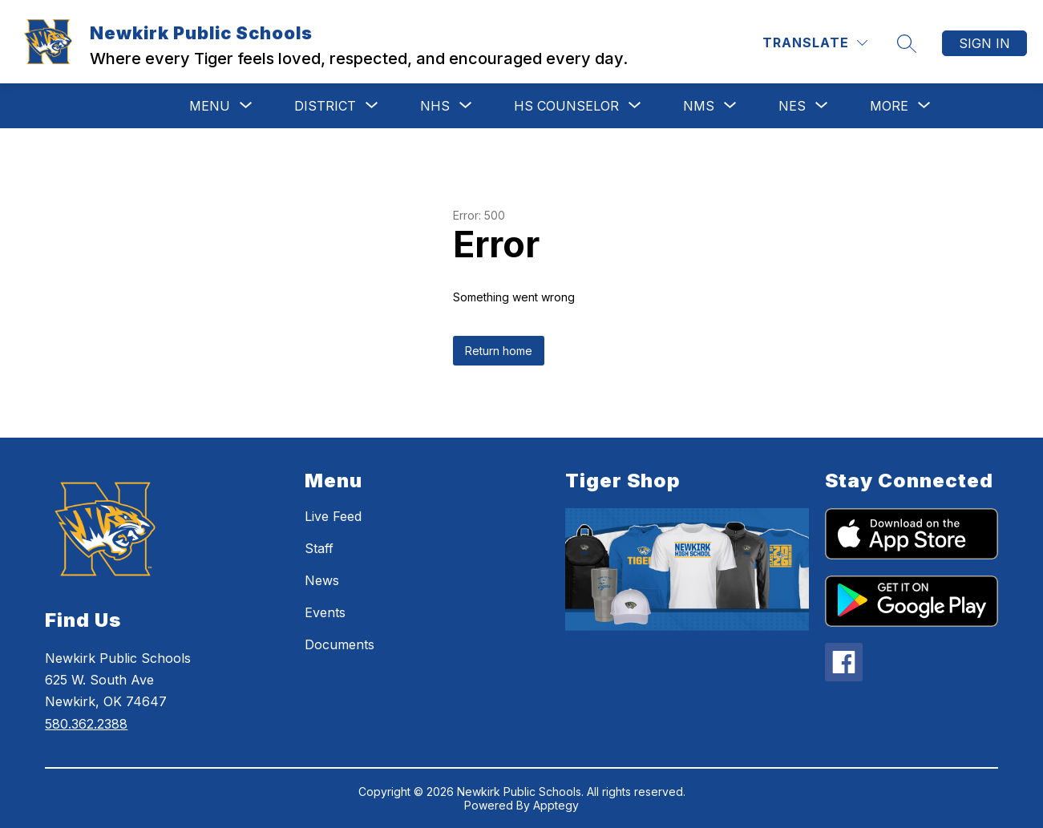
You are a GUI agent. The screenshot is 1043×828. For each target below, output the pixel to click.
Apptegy (556, 805)
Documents (339, 644)
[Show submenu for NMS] (698, 105)
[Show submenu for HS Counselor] (566, 105)
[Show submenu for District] (325, 105)
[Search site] (906, 43)
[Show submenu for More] (889, 105)
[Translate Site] (814, 43)
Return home (498, 350)
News (322, 580)
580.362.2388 (86, 724)
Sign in (984, 43)
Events (325, 612)
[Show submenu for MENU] (209, 105)
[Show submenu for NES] (792, 105)
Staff (319, 548)
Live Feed (333, 516)
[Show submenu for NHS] (435, 105)
